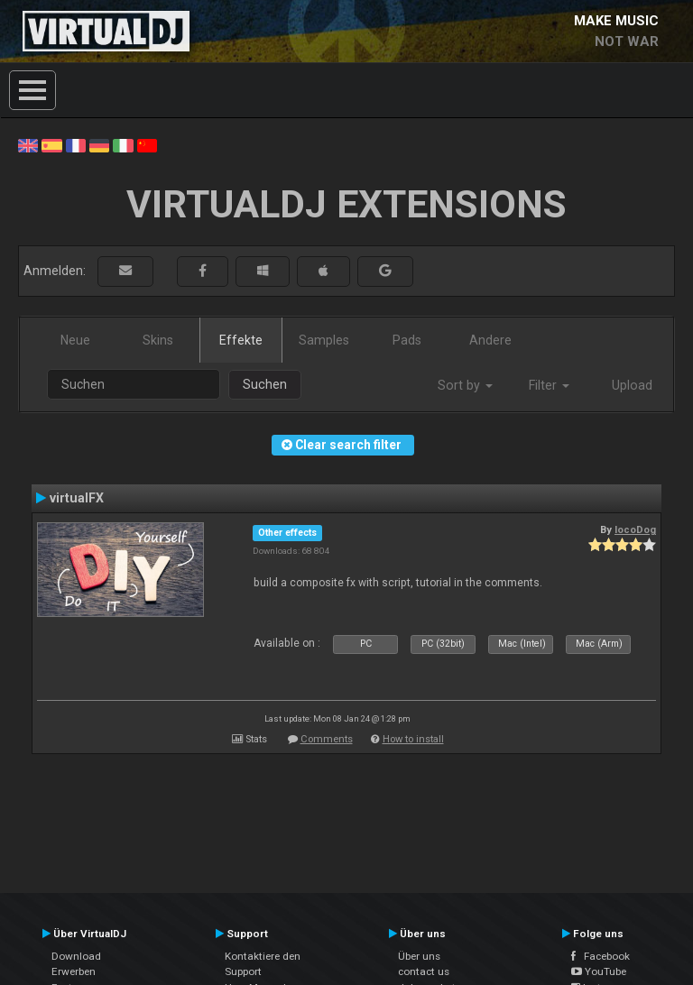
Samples (324, 340)
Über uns (419, 956)
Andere (490, 340)
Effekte (241, 340)
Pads (407, 340)
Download (76, 956)
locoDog (635, 529)
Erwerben (73, 971)
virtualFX (77, 498)
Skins (158, 340)
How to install (413, 739)
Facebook (600, 956)
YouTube (598, 971)
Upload (632, 385)
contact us (423, 971)
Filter (549, 385)
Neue (75, 340)
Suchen (265, 384)
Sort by (465, 385)
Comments (326, 739)
